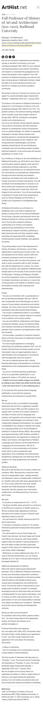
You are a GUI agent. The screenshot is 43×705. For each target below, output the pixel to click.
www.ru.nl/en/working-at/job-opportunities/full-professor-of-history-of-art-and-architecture (21, 44)
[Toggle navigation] (38, 7)
